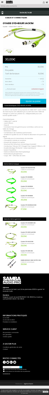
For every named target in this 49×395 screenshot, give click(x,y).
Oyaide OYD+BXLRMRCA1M (28, 223)
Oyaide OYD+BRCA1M (27, 251)
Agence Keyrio (28, 384)
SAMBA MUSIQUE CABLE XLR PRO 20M (31, 260)
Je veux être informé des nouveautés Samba (16, 369)
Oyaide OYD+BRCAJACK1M (28, 232)
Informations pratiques (15, 315)
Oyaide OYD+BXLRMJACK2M (28, 205)
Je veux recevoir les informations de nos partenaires (17, 371)
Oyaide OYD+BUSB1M (26, 177)
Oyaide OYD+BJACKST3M (28, 168)
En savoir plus (24, 393)
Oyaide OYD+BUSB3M (27, 195)
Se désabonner (6, 373)
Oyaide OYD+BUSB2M (27, 186)
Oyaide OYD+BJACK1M (27, 241)
